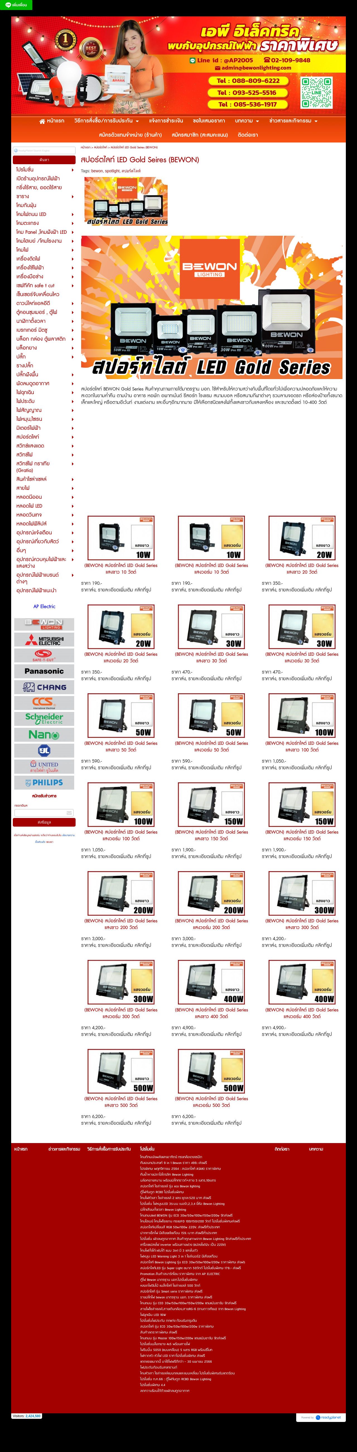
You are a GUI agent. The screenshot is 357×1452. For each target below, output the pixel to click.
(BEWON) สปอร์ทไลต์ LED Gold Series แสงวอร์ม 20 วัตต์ (121, 657)
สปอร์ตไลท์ (100, 147)
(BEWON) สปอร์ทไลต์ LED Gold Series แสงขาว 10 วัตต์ (121, 569)
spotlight (112, 171)
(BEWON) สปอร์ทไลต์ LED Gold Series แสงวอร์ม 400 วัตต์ (302, 1013)
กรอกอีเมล (21, 806)
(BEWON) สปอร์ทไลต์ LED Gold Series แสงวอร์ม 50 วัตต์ (211, 746)
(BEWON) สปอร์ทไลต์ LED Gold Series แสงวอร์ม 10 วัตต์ (211, 569)
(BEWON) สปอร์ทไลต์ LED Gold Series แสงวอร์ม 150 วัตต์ (302, 835)
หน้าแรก (85, 147)
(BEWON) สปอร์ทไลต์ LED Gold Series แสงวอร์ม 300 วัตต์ (121, 1013)
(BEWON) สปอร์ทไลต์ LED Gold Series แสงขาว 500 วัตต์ (121, 1102)
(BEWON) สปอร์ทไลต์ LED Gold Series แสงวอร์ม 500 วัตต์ (211, 1102)
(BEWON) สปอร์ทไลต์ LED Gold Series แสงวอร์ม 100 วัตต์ (121, 835)
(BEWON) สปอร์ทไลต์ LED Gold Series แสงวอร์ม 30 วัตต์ (302, 657)
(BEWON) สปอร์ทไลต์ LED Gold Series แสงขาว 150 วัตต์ (211, 835)
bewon (97, 171)
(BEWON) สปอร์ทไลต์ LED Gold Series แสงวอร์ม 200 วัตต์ (211, 924)
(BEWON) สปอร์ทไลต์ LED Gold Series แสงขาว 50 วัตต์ (121, 746)
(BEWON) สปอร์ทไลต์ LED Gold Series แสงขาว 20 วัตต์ (302, 569)
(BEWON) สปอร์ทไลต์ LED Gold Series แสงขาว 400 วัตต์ (211, 1013)
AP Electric (44, 606)
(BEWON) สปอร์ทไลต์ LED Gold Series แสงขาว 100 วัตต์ (302, 746)
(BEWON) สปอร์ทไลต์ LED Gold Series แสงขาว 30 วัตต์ (211, 657)
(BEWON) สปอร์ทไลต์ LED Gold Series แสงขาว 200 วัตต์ (121, 924)
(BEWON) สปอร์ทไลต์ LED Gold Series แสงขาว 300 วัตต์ (302, 924)
